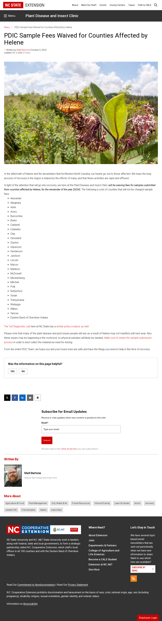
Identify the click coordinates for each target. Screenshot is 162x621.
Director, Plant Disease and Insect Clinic (40, 478)
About (75, 5)
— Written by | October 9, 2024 (25, 50)
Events (103, 5)
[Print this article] (37, 398)
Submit (46, 440)
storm (137, 503)
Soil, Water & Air (59, 503)
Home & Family (102, 503)
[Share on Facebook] (15, 398)
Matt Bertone (23, 50)
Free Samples (28, 510)
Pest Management (38, 503)
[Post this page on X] (7, 398)
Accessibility (30, 603)
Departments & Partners (103, 545)
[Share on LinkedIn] (22, 398)
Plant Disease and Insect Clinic (51, 16)
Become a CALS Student (103, 559)
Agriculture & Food (15, 503)
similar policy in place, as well (72, 326)
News (7, 27)
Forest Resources (81, 503)
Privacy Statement (78, 584)
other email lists (69, 449)
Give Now (94, 569)
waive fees (56, 510)
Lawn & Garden (122, 503)
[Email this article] (30, 398)
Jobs (91, 540)
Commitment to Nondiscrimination (36, 584)
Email (44, 422)
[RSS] (134, 578)
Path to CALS (144, 5)
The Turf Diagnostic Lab (17, 326)
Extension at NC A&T (100, 564)
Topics (131, 5)
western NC (11, 510)
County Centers (117, 5)
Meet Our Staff (89, 5)
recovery (149, 503)
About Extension (98, 535)
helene (43, 510)
